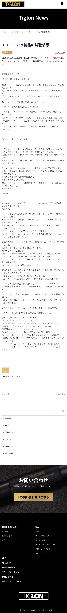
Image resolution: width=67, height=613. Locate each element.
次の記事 (60, 394)
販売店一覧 (7, 562)
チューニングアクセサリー (45, 544)
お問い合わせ (7, 576)
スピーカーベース (42, 553)
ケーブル (38, 531)
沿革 (3, 540)
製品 (37, 526)
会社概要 (5, 531)
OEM (4, 557)
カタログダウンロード (11, 581)
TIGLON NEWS (16, 31)
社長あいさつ (7, 536)
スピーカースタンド (43, 549)
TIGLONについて (9, 526)
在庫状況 (9, 446)
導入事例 (9, 453)
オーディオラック (42, 536)
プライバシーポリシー (11, 572)
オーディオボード (42, 540)
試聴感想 (9, 432)
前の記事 (6, 394)
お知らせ (7, 52)
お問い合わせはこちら (33, 497)
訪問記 (8, 439)
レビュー (9, 425)
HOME (5, 31)
